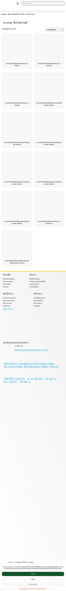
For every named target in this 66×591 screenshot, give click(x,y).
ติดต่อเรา (6, 287)
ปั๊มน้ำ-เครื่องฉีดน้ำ (13, 14)
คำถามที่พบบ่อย (8, 281)
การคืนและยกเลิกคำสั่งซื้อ (37, 281)
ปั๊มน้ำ (22, 14)
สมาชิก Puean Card (9, 298)
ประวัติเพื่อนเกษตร (39, 298)
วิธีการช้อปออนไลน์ (9, 279)
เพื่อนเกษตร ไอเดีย (9, 300)
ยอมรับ (33, 574)
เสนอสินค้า (37, 306)
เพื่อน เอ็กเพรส (38, 300)
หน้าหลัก (3, 14)
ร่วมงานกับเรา (38, 303)
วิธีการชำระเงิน (7, 303)
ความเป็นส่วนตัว (34, 284)
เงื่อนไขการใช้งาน (34, 279)
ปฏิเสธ (33, 579)
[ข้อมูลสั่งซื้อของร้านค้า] (54, 30)
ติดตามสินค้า (7, 284)
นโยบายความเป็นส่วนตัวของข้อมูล (37, 588)
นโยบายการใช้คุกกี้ (23, 588)
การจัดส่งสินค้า (34, 287)
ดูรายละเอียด (33, 584)
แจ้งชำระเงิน (6, 306)
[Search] (23, 3)
